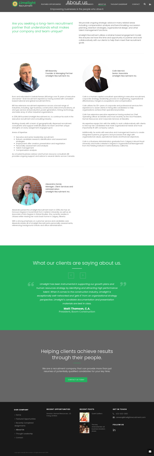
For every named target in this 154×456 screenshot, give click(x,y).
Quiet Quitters (97, 414)
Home (18, 415)
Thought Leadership (119, 4)
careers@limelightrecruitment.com (131, 417)
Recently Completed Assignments (79, 4)
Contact (136, 4)
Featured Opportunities (51, 4)
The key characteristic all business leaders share (98, 428)
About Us (102, 4)
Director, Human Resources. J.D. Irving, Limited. (59, 415)
